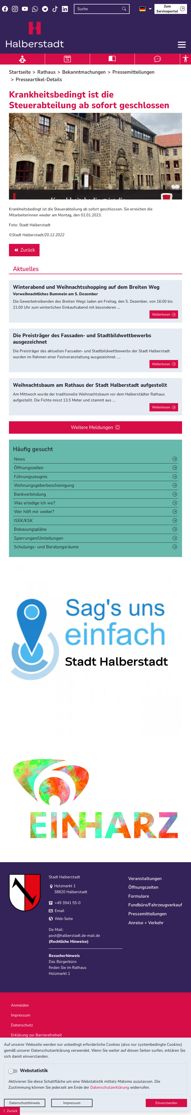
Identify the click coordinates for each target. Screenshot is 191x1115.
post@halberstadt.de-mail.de (74, 935)
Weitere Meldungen (92, 427)
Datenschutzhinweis (24, 1103)
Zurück (24, 251)
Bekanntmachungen (84, 72)
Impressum (72, 1103)
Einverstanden (166, 1103)
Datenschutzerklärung (109, 1087)
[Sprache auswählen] (146, 9)
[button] (22, 156)
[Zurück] (10, 1111)
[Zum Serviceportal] (170, 9)
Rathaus (46, 72)
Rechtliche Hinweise (68, 941)
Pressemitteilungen (133, 72)
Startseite (20, 72)
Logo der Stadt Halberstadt (35, 35)
